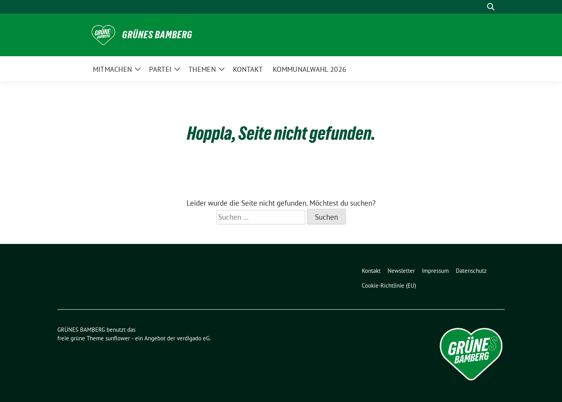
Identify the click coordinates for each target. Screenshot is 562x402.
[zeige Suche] (490, 7)
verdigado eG (193, 338)
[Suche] (479, 7)
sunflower (117, 338)
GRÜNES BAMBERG (157, 35)
